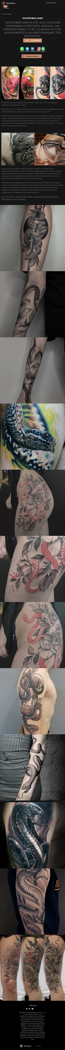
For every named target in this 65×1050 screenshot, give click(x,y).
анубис (30, 197)
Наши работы (32, 41)
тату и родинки (19, 199)
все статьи (8, 14)
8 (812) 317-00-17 (51, 3)
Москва (6, 8)
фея (42, 197)
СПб (5, 6)
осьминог (37, 197)
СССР (3, 199)
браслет (10, 199)
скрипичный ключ (51, 197)
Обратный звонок (32, 56)
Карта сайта (33, 1005)
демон (24, 197)
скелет (18, 197)
